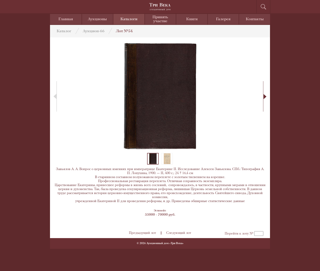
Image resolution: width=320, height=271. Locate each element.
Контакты (255, 19)
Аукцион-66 (93, 31)
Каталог (64, 31)
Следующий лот (178, 233)
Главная (65, 19)
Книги (192, 19)
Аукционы (97, 19)
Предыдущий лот (142, 233)
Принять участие (160, 19)
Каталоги (128, 19)
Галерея (223, 19)
